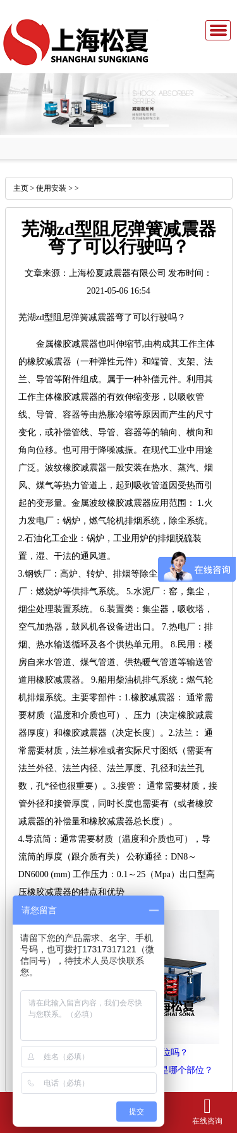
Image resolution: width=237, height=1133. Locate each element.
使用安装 (51, 188)
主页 (20, 188)
